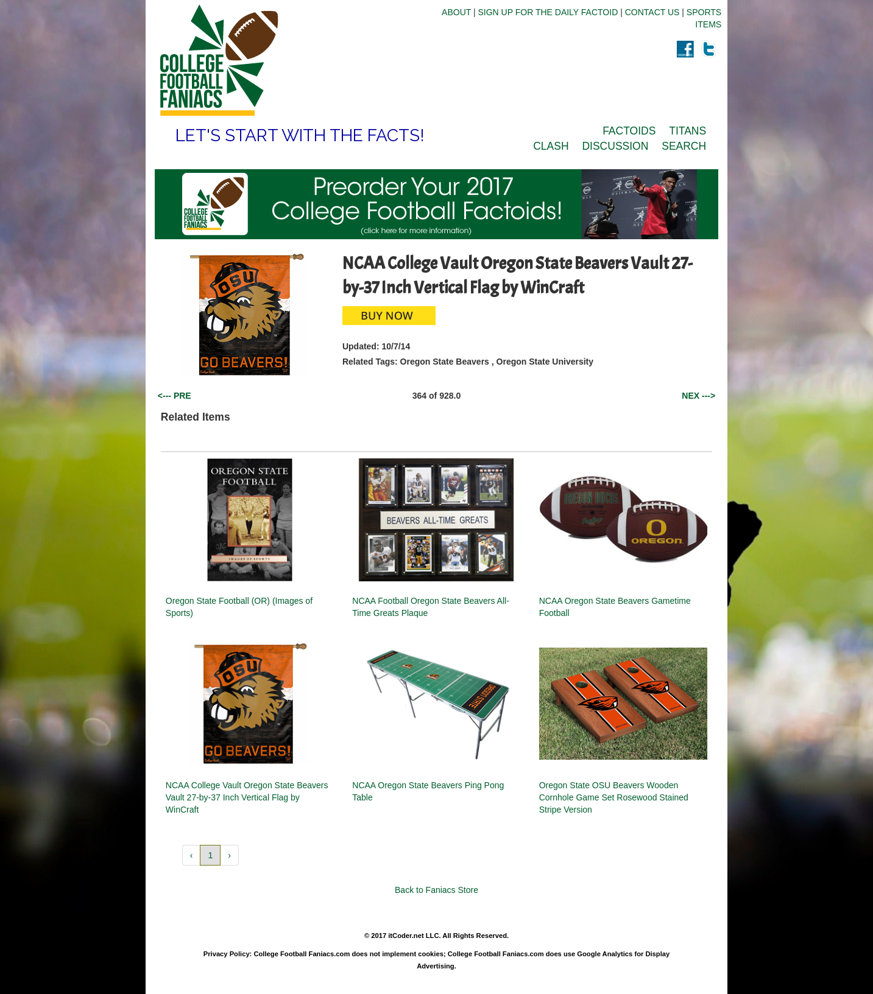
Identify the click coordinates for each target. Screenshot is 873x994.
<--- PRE (174, 396)
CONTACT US (652, 12)
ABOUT (456, 12)
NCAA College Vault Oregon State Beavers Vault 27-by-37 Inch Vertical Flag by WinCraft (247, 797)
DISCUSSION (615, 146)
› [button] (229, 855)
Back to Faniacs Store (436, 890)
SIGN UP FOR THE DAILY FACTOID (548, 12)
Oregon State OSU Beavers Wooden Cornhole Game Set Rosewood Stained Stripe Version (613, 797)
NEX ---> (698, 396)
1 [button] (210, 855)
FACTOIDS (629, 131)
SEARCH (684, 146)
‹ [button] (191, 855)
